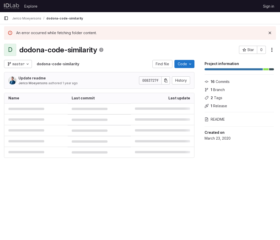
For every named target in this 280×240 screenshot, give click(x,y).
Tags (213, 98)
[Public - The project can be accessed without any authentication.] (101, 50)
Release (216, 106)
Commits (217, 81)
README (215, 119)
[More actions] (272, 50)
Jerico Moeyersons (33, 83)
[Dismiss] (270, 33)
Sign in (268, 6)
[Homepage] (11, 6)
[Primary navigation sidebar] (6, 18)
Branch (215, 90)
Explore (30, 6)
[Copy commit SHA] (166, 80)
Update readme (32, 78)
